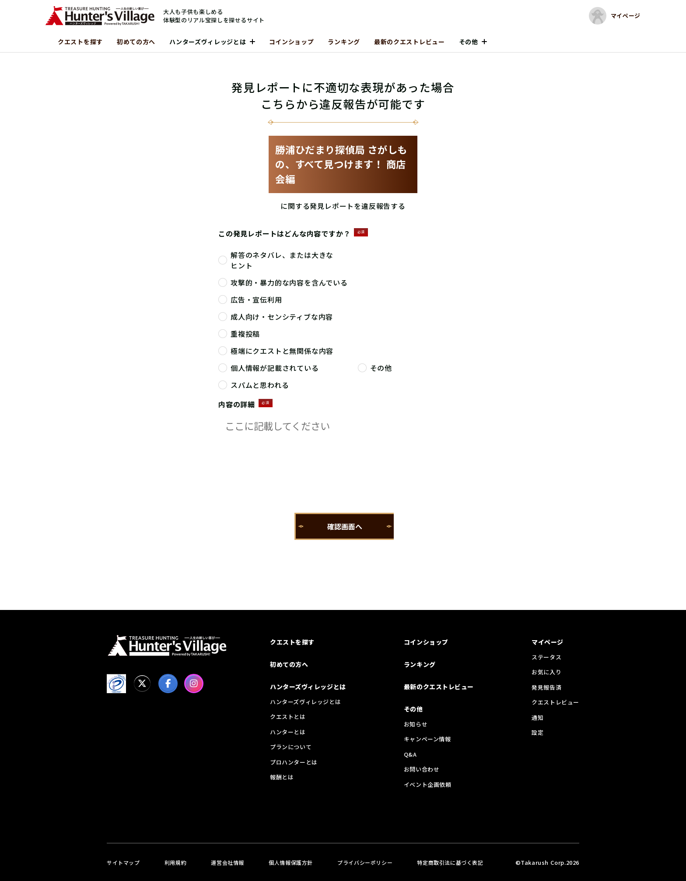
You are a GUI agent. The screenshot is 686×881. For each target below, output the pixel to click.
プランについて (291, 747)
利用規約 (175, 862)
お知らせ (415, 724)
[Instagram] (193, 683)
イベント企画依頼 (428, 784)
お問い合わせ (422, 769)
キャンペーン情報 (427, 739)
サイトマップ (123, 862)
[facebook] (168, 683)
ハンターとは (288, 732)
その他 (468, 41)
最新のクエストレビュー (409, 41)
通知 (537, 717)
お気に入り (546, 672)
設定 (537, 732)
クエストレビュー (555, 702)
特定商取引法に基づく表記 (450, 862)
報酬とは (282, 777)
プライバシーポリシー (364, 862)
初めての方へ (136, 41)
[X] (142, 683)
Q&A (410, 754)
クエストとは (288, 716)
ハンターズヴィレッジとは (207, 41)
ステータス (546, 657)
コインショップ (291, 41)
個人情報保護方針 (291, 862)
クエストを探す (80, 41)
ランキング (344, 41)
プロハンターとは (294, 762)
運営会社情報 (227, 862)
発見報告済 (546, 687)
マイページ (548, 642)
